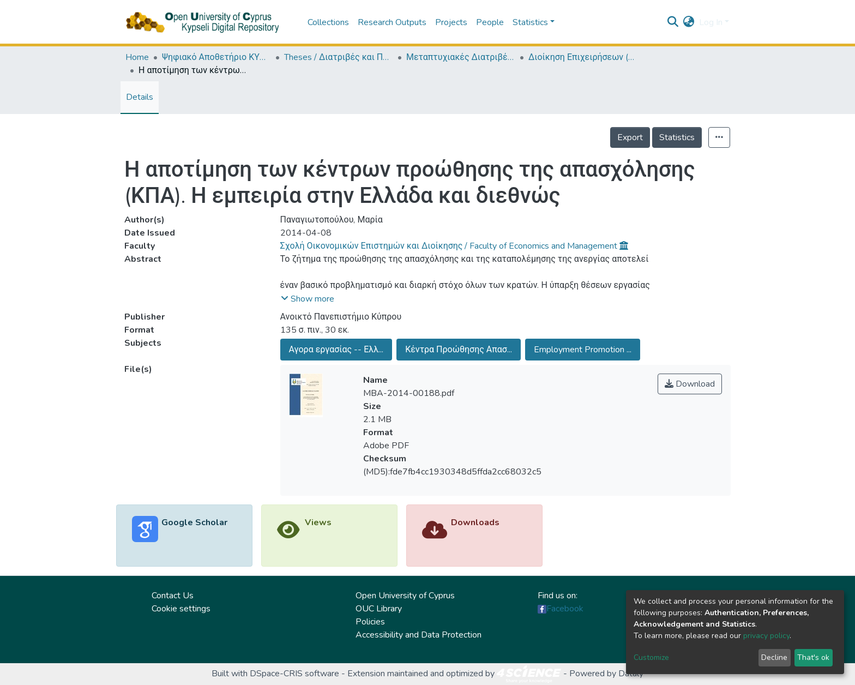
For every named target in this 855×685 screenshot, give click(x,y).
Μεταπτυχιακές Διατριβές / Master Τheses (460, 57)
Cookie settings (181, 609)
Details (139, 97)
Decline (774, 657)
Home (137, 57)
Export (630, 137)
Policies (370, 622)
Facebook (564, 609)
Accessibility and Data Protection (418, 635)
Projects (451, 22)
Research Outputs (392, 22)
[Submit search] (673, 22)
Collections (328, 22)
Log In (710, 22)
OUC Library (379, 609)
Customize (651, 657)
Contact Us (173, 596)
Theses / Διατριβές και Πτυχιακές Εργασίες (338, 57)
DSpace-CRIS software (294, 674)
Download (690, 384)
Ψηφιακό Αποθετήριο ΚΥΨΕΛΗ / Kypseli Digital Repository (216, 57)
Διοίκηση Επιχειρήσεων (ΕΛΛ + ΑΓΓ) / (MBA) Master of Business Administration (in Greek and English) (582, 57)
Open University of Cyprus (405, 596)
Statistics (677, 137)
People (490, 22)
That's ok (813, 657)
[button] (689, 22)
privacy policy (766, 635)
